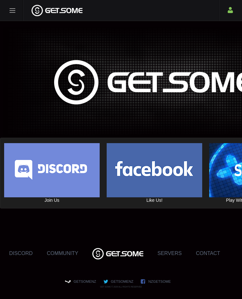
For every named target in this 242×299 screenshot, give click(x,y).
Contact (208, 253)
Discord (21, 253)
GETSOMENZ (85, 281)
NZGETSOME (159, 281)
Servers (170, 253)
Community (62, 253)
